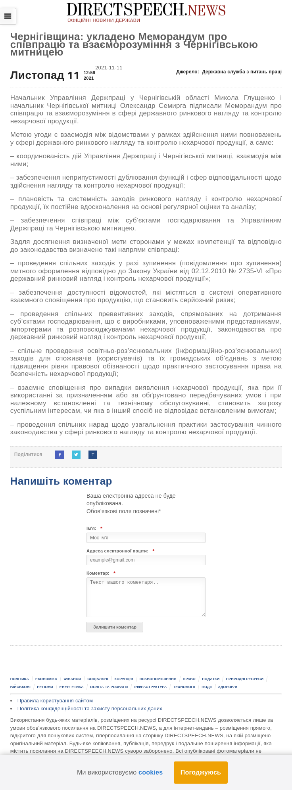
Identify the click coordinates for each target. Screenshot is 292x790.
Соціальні (97, 679)
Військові (20, 687)
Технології (184, 687)
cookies (150, 772)
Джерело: (229, 72)
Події (206, 687)
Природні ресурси (245, 679)
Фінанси (72, 679)
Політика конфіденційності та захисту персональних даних (89, 708)
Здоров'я (227, 687)
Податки (210, 679)
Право (189, 679)
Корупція (123, 679)
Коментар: (100, 573)
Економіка (46, 679)
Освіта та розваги (109, 687)
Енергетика (72, 687)
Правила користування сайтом (55, 701)
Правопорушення (158, 679)
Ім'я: (94, 528)
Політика (19, 679)
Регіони (45, 687)
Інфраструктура (150, 687)
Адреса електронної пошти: (120, 551)
